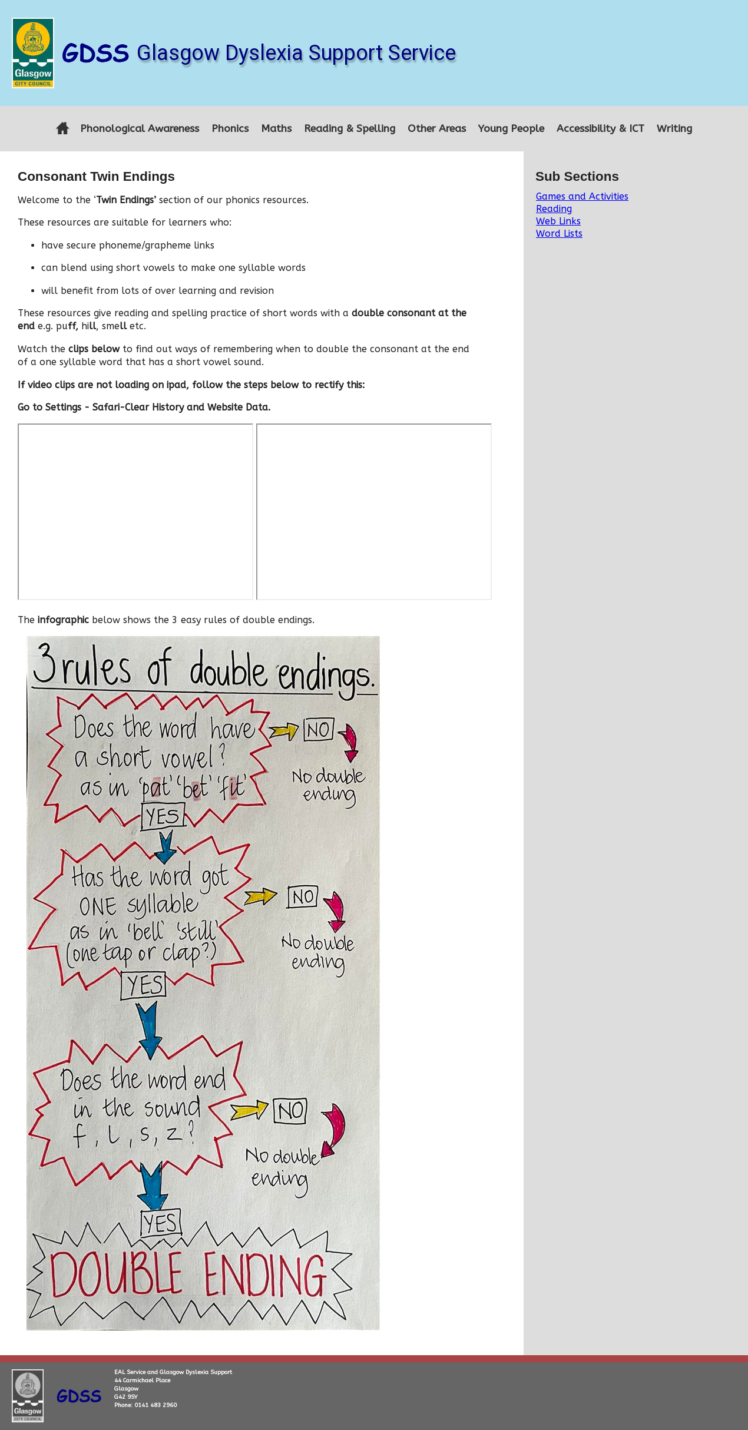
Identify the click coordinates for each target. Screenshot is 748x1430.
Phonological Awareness (139, 129)
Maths (276, 129)
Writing (674, 129)
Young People (511, 129)
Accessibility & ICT (600, 129)
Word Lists (559, 233)
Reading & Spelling (349, 129)
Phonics (230, 129)
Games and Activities (582, 196)
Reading (554, 208)
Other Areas (437, 129)
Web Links (558, 221)
